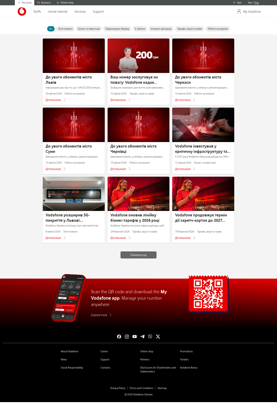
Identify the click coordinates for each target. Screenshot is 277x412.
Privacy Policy (117, 388)
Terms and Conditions (141, 388)
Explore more (99, 315)
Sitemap (162, 388)
